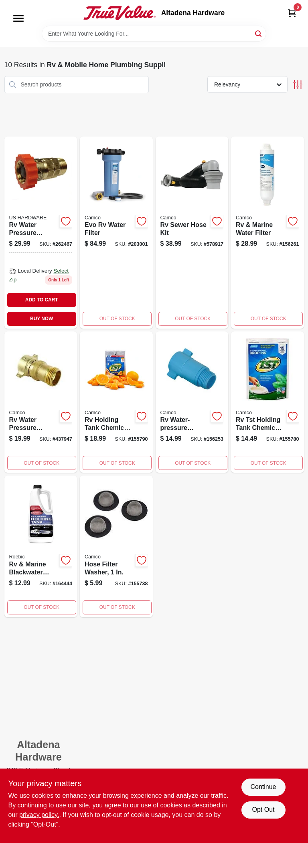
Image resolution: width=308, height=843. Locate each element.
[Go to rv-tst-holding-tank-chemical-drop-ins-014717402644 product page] (267, 402)
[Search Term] (154, 34)
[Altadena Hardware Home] (119, 13)
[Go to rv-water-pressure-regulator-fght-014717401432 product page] (192, 402)
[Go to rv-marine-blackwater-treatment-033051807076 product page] (40, 546)
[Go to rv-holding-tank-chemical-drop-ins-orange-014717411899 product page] (116, 402)
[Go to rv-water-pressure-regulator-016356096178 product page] (40, 232)
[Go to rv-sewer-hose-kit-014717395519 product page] (192, 232)
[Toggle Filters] (297, 84)
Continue (263, 786)
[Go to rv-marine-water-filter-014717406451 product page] (267, 232)
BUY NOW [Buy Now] (41, 318)
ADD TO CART (41, 300)
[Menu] (18, 18)
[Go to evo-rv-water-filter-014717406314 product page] (116, 232)
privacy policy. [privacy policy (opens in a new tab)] (39, 814)
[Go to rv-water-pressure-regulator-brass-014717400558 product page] (40, 402)
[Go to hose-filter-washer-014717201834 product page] (116, 546)
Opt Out (263, 809)
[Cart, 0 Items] (292, 13)
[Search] (259, 33)
